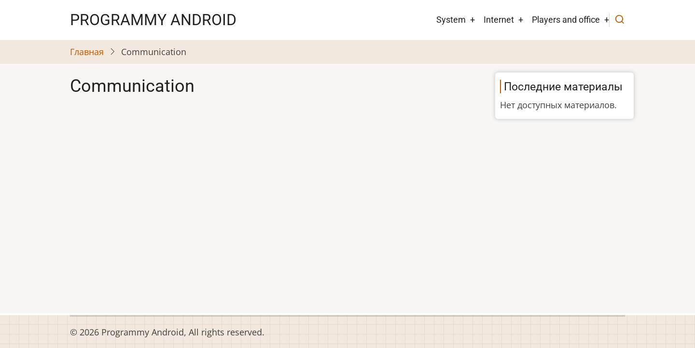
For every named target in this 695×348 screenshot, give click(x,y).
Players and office (566, 19)
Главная (87, 52)
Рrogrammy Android (153, 20)
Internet (499, 19)
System (451, 19)
